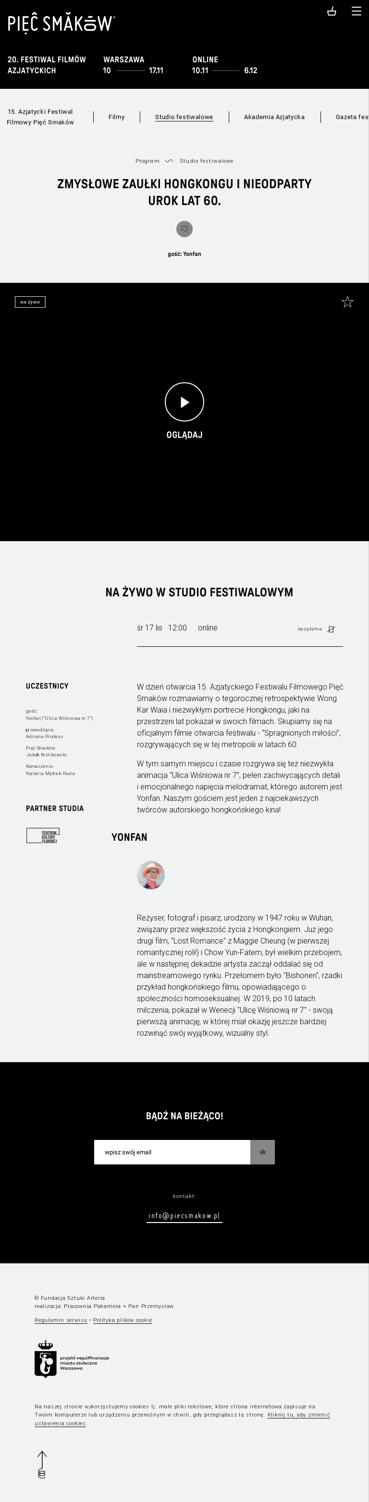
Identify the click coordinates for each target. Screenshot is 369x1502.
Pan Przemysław (151, 1306)
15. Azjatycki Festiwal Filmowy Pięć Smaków (40, 117)
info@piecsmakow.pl (184, 1215)
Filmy (116, 117)
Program (147, 161)
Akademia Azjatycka (274, 117)
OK (263, 1152)
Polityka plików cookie (122, 1320)
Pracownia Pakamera (92, 1306)
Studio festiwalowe (184, 117)
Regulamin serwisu (61, 1320)
